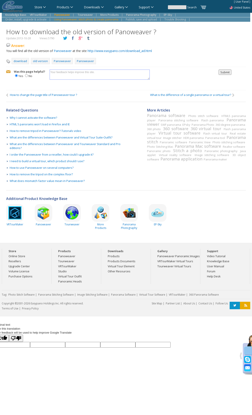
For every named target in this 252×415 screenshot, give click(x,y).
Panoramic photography (221, 151)
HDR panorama (193, 138)
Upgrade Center (19, 266)
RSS (245, 305)
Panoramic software (173, 142)
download (20, 61)
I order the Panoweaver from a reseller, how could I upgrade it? (52, 154)
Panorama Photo (203, 125)
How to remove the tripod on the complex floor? (41, 174)
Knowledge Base (218, 261)
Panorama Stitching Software (56, 294)
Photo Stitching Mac (160, 147)
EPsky (186, 125)
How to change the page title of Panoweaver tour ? (41, 95)
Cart (204, 7)
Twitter (235, 305)
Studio (62, 271)
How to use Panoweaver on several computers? (42, 168)
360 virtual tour (206, 128)
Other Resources (119, 271)
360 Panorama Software (204, 294)
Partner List (173, 303)
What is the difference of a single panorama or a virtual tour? (192, 95)
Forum (211, 271)
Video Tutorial (216, 256)
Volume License (19, 271)
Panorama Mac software (198, 146)
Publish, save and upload (141, 19)
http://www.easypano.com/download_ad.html (120, 51)
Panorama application (181, 159)
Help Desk (214, 276)
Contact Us (205, 303)
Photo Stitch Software (21, 294)
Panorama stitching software (178, 120)
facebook (73, 38)
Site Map (157, 303)
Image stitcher (172, 138)
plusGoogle (80, 38)
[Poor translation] (16, 338)
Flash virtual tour (215, 133)
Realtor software (234, 147)
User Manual (215, 266)
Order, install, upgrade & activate (26, 19)
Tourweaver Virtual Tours (174, 266)
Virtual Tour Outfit (70, 276)
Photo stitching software (228, 142)
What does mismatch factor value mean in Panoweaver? (47, 181)
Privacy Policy (30, 308)
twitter (65, 38)
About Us (189, 303)
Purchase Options (20, 276)
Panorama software (166, 115)
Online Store (17, 256)
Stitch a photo (187, 150)
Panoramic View (200, 142)
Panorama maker (215, 159)
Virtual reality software (175, 155)
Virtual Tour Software (152, 294)
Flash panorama (212, 120)
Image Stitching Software (92, 294)
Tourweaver (66, 261)
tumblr (88, 38)
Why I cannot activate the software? (33, 118)
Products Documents (121, 261)
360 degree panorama (230, 125)
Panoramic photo (159, 151)
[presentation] (184, 78)
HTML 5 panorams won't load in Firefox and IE (40, 124)
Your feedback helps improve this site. (100, 75)
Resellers (15, 261)
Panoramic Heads (70, 281)
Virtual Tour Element (121, 266)
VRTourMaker (67, 266)
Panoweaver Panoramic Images (178, 256)
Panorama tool (215, 138)
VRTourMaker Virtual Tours (175, 261)
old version (40, 61)
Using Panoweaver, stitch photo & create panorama (86, 19)
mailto (8, 72)
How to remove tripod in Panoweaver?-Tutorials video (45, 131)
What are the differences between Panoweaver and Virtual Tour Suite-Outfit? (61, 137)
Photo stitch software (203, 116)
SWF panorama (171, 125)
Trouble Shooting (175, 19)
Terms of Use (10, 308)
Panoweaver (63, 51)
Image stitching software (212, 155)
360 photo (154, 129)
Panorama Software (123, 294)
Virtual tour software (179, 133)
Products (114, 256)
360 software (175, 128)
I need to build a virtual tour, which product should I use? (47, 161)
